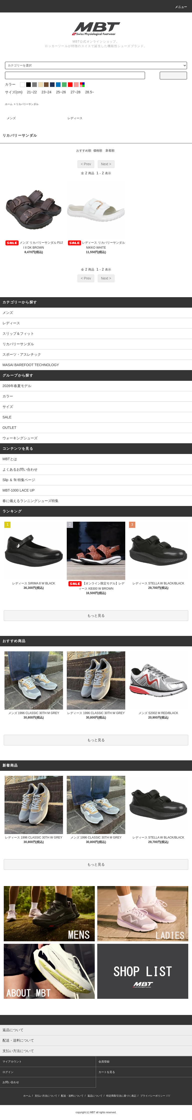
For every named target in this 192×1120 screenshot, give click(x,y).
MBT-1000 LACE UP (18, 490)
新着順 (110, 150)
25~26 (61, 92)
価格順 (97, 150)
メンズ (11, 118)
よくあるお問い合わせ (20, 469)
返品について (95, 1095)
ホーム (8, 104)
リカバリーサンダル (27, 104)
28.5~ (89, 92)
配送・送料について (72, 1095)
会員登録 (104, 1061)
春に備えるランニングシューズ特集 (30, 501)
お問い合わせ (10, 1082)
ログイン (8, 1071)
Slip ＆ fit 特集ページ (18, 480)
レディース (75, 118)
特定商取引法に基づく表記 (121, 1095)
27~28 (75, 92)
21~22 (32, 92)
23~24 (46, 92)
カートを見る (106, 1071)
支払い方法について (46, 1095)
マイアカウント (12, 1061)
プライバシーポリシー (152, 1095)
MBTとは (9, 459)
